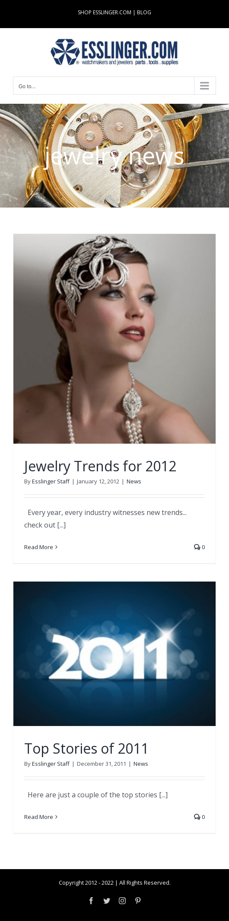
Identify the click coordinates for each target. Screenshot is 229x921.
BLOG (144, 12)
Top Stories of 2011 (86, 748)
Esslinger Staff (51, 481)
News (134, 481)
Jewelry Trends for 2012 (100, 466)
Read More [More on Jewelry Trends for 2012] (38, 547)
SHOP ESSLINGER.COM (104, 12)
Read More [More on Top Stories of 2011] (38, 817)
